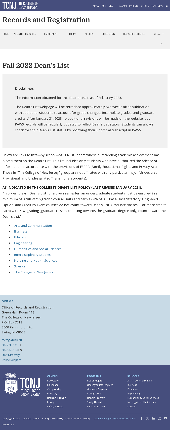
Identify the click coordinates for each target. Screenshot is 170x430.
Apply (96, 5)
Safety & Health (55, 406)
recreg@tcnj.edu (12, 340)
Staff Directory (11, 355)
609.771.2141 (10, 345)
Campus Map (54, 389)
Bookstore (53, 380)
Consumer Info (73, 418)
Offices (145, 5)
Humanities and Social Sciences (37, 249)
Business (20, 231)
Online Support (11, 360)
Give (111, 5)
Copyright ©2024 (11, 418)
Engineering (23, 243)
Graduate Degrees (97, 389)
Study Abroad (94, 402)
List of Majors (94, 380)
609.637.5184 (10, 350)
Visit (104, 5)
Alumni (123, 5)
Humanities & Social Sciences (143, 397)
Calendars (52, 384)
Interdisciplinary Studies (32, 254)
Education (21, 237)
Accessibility (57, 418)
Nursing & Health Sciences (141, 402)
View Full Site (8, 424)
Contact (27, 418)
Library (50, 402)
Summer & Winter (96, 406)
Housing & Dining (56, 397)
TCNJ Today (157, 5)
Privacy (86, 418)
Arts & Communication (139, 380)
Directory (52, 393)
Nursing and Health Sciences (35, 260)
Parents (133, 5)
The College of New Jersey (33, 272)
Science (19, 266)
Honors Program (96, 397)
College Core (94, 393)
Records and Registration (46, 20)
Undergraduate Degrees (100, 384)
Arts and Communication (33, 225)
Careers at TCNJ (41, 418)
